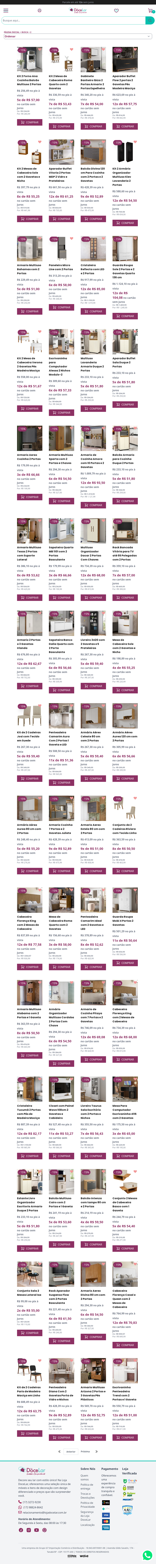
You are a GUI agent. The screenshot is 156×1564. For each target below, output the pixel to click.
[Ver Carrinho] (150, 10)
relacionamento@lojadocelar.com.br (42, 1512)
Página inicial (11, 32)
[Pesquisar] (150, 20)
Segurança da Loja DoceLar (87, 1515)
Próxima (85, 1451)
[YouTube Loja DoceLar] (36, 1530)
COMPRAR (29, 122)
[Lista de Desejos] (116, 10)
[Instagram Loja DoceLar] (28, 1530)
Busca (25, 32)
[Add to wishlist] (40, 49)
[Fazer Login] (39, 10)
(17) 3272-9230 (29, 1502)
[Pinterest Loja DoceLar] (44, 1530)
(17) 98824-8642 (30, 1507)
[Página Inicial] (78, 10)
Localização (88, 1525)
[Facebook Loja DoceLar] (21, 1530)
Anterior (70, 1451)
